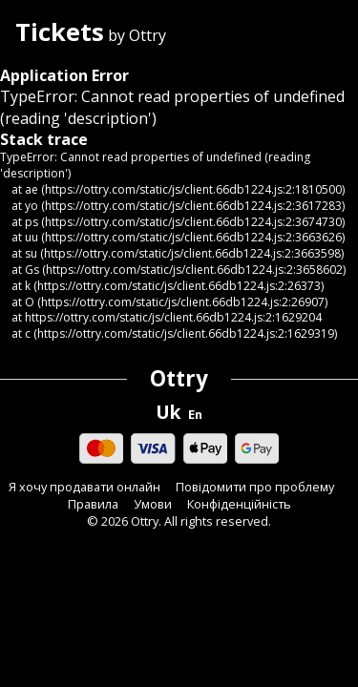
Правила (93, 504)
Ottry (179, 378)
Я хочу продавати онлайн (84, 487)
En (195, 414)
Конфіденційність (239, 504)
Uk (168, 412)
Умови (153, 504)
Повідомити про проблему (255, 487)
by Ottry (90, 34)
